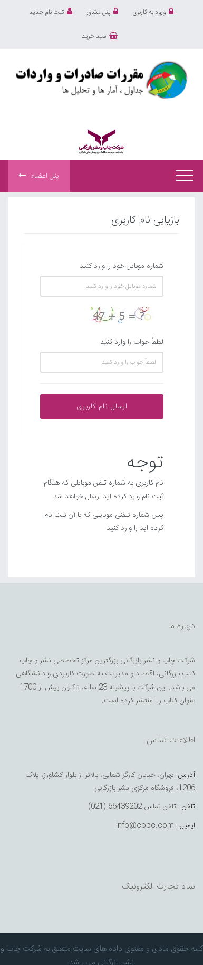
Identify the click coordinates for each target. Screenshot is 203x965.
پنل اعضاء (38, 176)
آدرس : (184, 775)
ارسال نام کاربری (102, 406)
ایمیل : (185, 825)
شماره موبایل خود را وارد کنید (121, 266)
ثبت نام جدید (50, 12)
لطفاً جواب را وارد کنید (131, 342)
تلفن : (186, 806)
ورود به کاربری (152, 12)
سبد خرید (100, 36)
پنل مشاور (102, 12)
